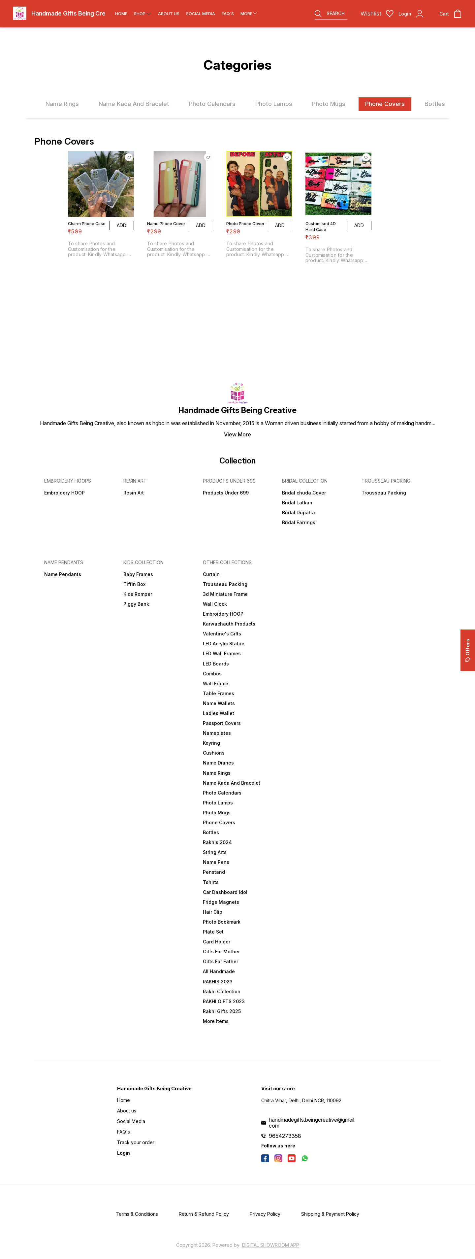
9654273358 (285, 1136)
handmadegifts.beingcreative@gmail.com (312, 1123)
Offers (467, 650)
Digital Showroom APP (270, 1245)
